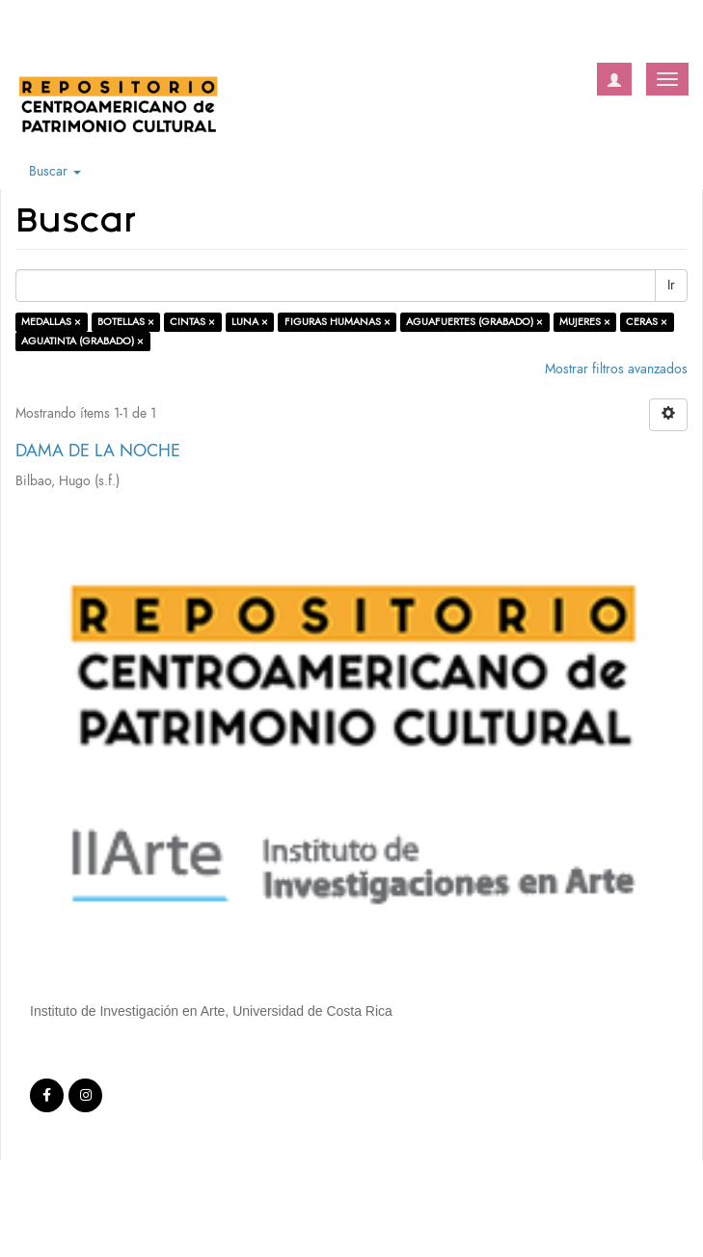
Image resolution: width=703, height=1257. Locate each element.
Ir (671, 285)
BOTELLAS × (125, 321)
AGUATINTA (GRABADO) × (82, 341)
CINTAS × (192, 321)
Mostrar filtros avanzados (616, 369)
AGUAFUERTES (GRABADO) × (474, 321)
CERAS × (646, 321)
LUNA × (249, 321)
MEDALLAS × (51, 321)
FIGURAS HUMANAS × (337, 321)
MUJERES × (584, 321)
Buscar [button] (55, 171)
